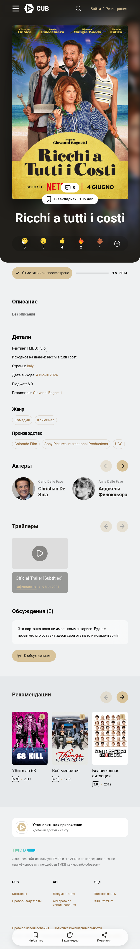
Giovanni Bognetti (47, 393)
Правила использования (30, 928)
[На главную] (36, 8)
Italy (30, 366)
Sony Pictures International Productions (76, 444)
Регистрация (116, 8)
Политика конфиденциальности (78, 928)
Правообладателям (26, 901)
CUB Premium (103, 901)
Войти (96, 8)
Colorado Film (26, 444)
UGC (118, 444)
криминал (45, 420)
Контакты (19, 894)
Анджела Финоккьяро (113, 492)
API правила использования (64, 903)
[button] (122, 466)
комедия (22, 420)
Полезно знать (105, 894)
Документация (64, 894)
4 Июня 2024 (47, 375)
